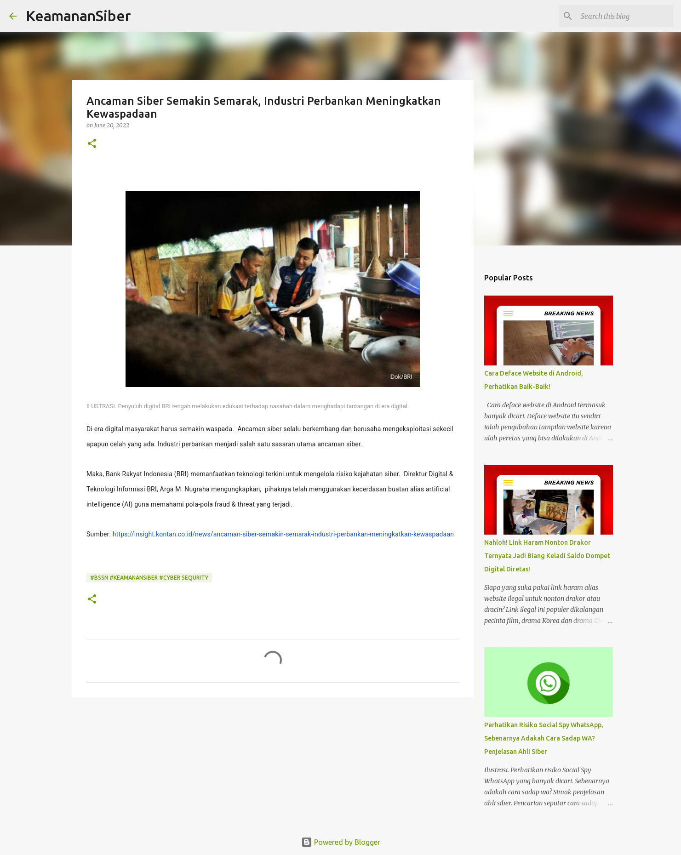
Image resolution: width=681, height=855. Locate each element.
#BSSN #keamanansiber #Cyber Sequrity (149, 578)
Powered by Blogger (340, 842)
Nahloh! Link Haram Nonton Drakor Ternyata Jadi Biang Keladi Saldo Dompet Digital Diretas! (547, 556)
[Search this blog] (625, 16)
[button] (91, 144)
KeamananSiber (78, 15)
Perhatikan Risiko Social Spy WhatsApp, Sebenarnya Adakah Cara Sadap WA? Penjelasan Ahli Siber (543, 738)
